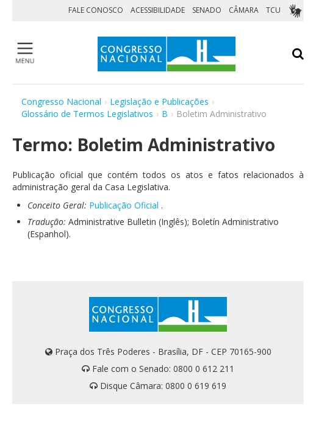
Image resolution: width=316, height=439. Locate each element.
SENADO (206, 10)
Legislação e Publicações (159, 101)
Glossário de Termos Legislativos (87, 114)
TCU (273, 10)
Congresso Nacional (61, 101)
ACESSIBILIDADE (158, 10)
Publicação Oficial (124, 205)
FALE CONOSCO (95, 10)
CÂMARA (244, 10)
